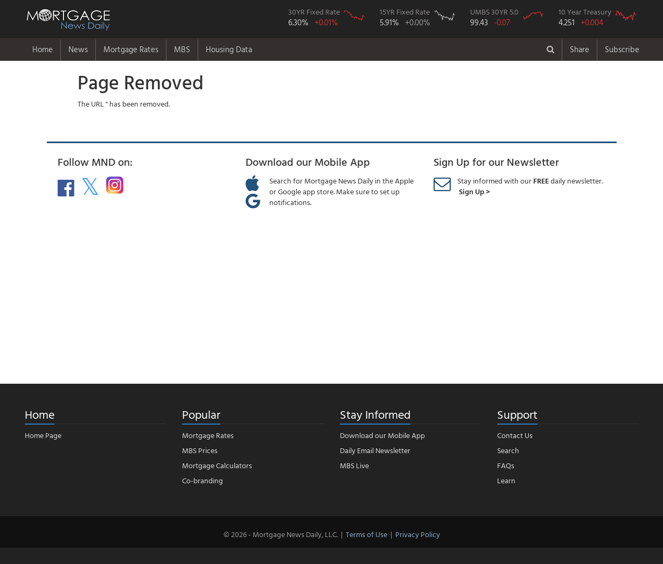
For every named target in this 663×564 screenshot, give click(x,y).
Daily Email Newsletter (375, 450)
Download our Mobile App (382, 435)
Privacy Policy (417, 534)
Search (508, 450)
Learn (506, 480)
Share (579, 49)
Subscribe (622, 49)
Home (42, 49)
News (78, 49)
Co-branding (202, 480)
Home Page (43, 435)
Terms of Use (366, 534)
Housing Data (229, 49)
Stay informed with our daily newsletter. (530, 186)
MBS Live (354, 465)
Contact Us (515, 435)
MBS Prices (200, 450)
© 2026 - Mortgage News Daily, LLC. (281, 534)
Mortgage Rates (130, 49)
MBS (182, 49)
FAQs (505, 465)
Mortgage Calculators (217, 465)
